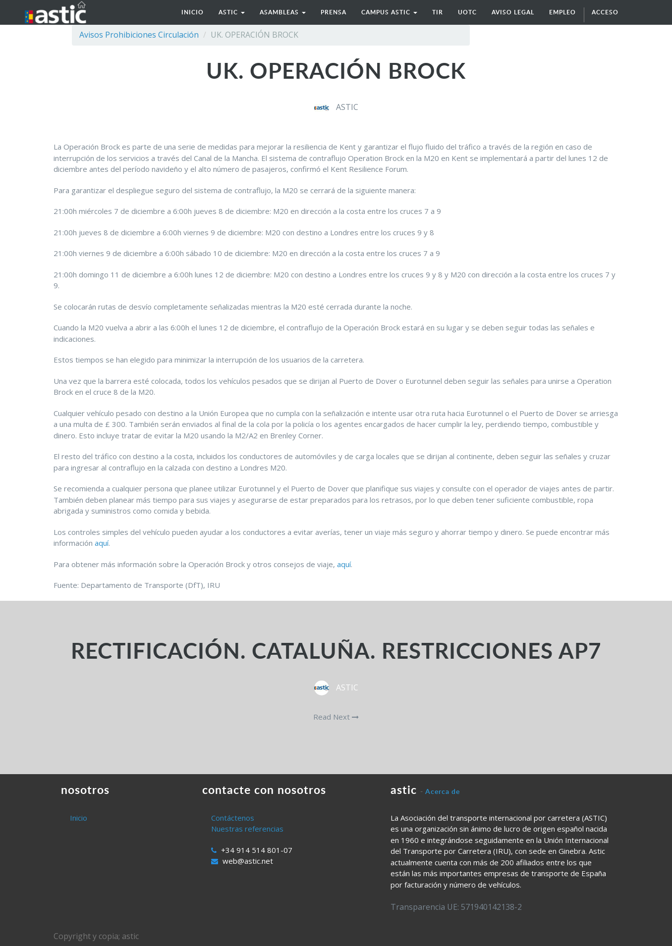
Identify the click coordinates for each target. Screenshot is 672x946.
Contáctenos (232, 818)
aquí (102, 543)
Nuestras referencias (247, 829)
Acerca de (442, 791)
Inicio (78, 818)
